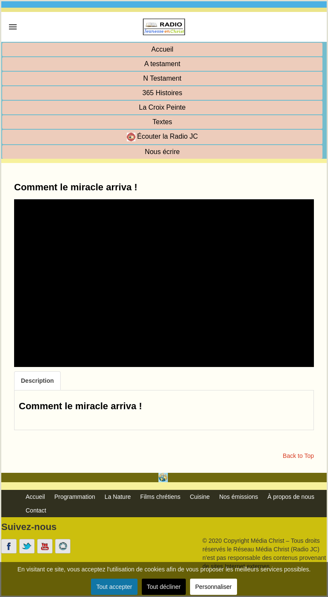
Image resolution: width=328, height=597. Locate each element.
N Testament (162, 78)
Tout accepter (114, 586)
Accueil (162, 49)
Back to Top (298, 455)
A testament (162, 63)
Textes (162, 121)
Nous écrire (162, 151)
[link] (13, 27)
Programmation (74, 496)
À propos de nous (290, 496)
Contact (36, 510)
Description (37, 380)
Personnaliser (213, 586)
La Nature (118, 496)
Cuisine (200, 496)
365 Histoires (162, 92)
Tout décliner (164, 586)
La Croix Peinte (162, 107)
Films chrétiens (160, 496)
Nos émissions (238, 496)
